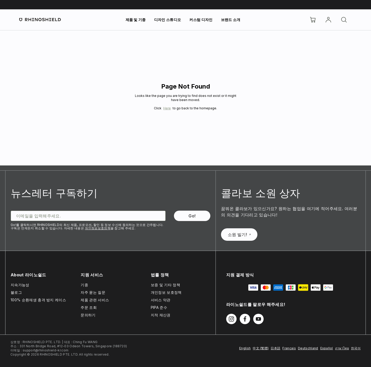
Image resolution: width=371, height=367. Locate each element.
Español (326, 348)
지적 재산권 (161, 315)
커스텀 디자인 (200, 19)
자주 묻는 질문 (93, 292)
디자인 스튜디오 (167, 19)
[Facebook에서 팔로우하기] (245, 319)
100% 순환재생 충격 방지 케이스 (38, 300)
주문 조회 (89, 307)
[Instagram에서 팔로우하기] (231, 319)
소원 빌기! (239, 234)
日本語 (275, 348)
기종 (84, 285)
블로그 (16, 292)
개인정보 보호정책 (166, 292)
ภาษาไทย (342, 348)
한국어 (356, 348)
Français (289, 348)
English (245, 348)
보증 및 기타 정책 (165, 285)
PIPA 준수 (159, 307)
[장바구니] (313, 19)
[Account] (328, 19)
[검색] (344, 19)
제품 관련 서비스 (95, 300)
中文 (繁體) (261, 348)
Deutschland (308, 348)
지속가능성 (20, 285)
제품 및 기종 (136, 19)
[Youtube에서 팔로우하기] (258, 319)
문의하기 (88, 315)
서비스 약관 (161, 300)
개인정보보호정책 (97, 228)
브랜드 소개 (230, 19)
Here (167, 108)
